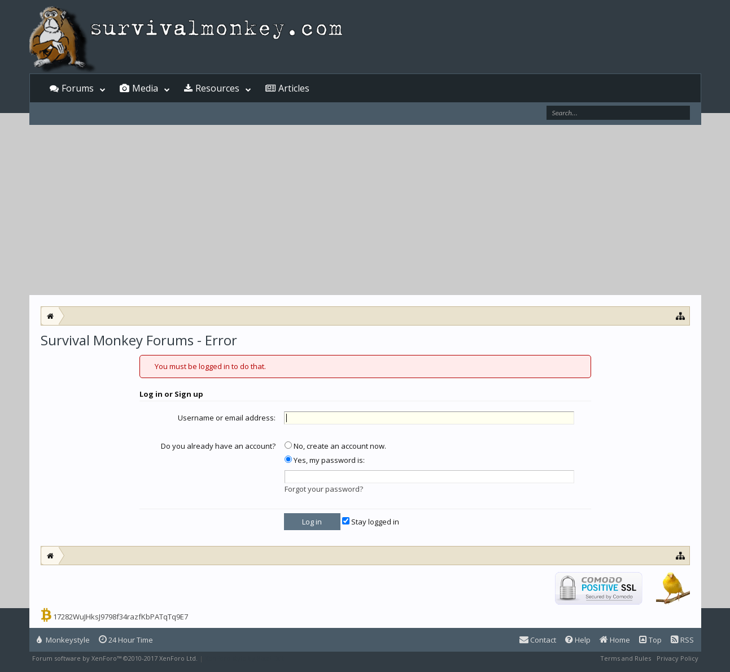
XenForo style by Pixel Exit (244, 658)
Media (145, 88)
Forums (78, 88)
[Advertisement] (365, 210)
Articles (293, 88)
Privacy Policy (677, 658)
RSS (682, 640)
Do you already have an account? (218, 446)
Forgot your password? (324, 489)
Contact (537, 640)
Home (615, 640)
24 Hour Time (126, 640)
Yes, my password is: (325, 460)
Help (578, 640)
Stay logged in (370, 522)
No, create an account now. (335, 446)
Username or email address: (227, 418)
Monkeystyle (63, 640)
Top (650, 640)
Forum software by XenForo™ (115, 658)
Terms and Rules (625, 658)
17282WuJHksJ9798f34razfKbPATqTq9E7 (120, 617)
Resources (217, 88)
